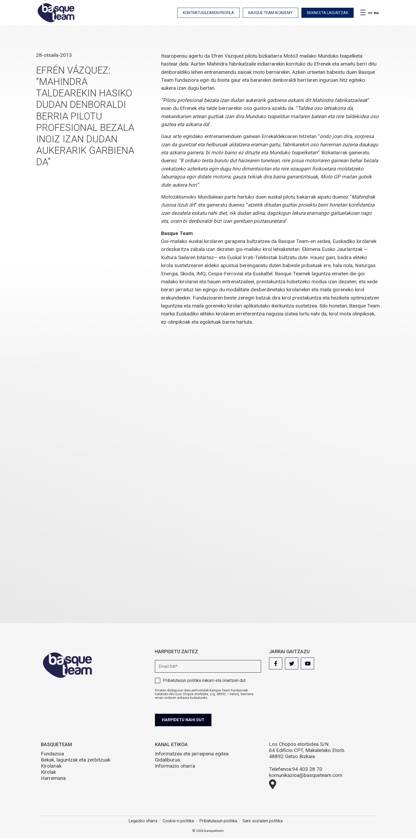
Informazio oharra (175, 766)
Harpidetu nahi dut (184, 719)
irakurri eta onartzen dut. (204, 680)
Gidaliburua (167, 760)
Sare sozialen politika (262, 820)
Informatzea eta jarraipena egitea (192, 754)
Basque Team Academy (270, 13)
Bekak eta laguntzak (327, 13)
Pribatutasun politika (182, 680)
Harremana (53, 778)
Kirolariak (51, 766)
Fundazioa (52, 754)
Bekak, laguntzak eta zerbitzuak (75, 760)
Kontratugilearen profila (208, 13)
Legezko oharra (142, 820)
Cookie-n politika (178, 820)
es (370, 12)
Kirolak (48, 772)
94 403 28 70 (307, 769)
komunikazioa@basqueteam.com (305, 775)
